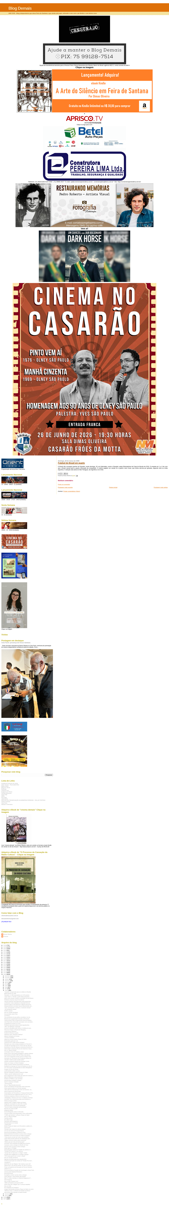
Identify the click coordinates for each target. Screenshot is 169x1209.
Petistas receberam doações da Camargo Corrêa (16, 1061)
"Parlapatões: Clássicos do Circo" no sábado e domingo (18, 1097)
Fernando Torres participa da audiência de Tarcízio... (17, 1143)
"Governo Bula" (8, 1083)
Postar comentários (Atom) (71, 491)
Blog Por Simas (5, 787)
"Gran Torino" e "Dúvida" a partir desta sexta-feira (16, 996)
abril (6, 988)
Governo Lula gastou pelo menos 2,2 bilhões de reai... (18, 1028)
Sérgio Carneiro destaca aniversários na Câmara (16, 1064)
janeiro (7, 1195)
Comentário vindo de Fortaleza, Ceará (14, 1052)
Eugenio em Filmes (6, 791)
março (6, 990)
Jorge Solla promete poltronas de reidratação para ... (17, 1138)
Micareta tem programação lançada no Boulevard (16, 1018)
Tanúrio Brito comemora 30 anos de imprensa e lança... (18, 1048)
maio (6, 987)
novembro (7, 977)
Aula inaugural (8, 1179)
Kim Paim (4, 797)
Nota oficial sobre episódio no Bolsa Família (15, 1192)
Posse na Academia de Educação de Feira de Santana (18, 1167)
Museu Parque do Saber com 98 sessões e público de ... (18, 1126)
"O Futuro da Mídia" (9, 1037)
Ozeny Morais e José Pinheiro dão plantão (15, 1176)
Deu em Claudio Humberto (11, 1012)
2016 (4, 962)
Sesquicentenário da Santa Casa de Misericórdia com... (18, 1006)
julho (6, 984)
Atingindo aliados (8, 1110)
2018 (4, 959)
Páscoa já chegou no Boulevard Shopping (15, 1029)
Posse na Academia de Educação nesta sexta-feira (17, 1086)
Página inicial (113, 487)
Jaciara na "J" (7, 1168)
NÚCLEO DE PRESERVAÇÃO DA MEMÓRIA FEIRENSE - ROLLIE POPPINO (23, 800)
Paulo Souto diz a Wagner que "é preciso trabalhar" (17, 1184)
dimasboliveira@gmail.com (10, 918)
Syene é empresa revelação (11, 1081)
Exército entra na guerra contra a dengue (14, 1146)
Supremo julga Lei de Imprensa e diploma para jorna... (18, 1004)
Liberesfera (4, 798)
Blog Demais (19, 8)
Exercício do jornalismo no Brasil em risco (14, 1132)
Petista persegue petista (10, 1100)
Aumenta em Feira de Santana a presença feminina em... (18, 1047)
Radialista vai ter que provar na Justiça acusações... (17, 1135)
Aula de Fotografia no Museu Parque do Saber (16, 1072)
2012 (4, 969)
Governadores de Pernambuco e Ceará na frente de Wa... (19, 1093)
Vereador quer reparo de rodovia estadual (14, 1129)
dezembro (7, 976)
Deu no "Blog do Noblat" (10, 1050)
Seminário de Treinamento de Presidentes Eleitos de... (18, 1058)
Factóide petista (8, 1118)
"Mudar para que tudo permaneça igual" (14, 1142)
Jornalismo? (7, 1162)
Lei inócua (6, 1015)
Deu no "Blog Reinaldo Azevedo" (12, 1085)
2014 (4, 966)
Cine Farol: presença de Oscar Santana (15, 643)
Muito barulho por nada (10, 993)
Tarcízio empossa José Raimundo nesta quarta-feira (17, 1001)
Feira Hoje (4, 794)
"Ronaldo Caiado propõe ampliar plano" (14, 1059)
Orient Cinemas (5, 801)
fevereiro (7, 1194)
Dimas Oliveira (8, 934)
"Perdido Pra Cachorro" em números (13, 1151)
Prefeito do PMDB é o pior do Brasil (13, 1078)
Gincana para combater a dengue (12, 1080)
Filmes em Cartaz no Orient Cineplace (14, 1063)
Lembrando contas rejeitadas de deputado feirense (17, 1003)
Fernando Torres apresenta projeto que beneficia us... (17, 1099)
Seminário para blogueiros (11, 1121)
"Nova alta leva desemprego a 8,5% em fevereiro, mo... (18, 1089)
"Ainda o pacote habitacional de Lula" (13, 1074)
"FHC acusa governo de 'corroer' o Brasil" (14, 1156)
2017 (4, 960)
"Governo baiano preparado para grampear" (15, 1107)
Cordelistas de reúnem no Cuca (12, 1023)
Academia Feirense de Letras (9, 783)
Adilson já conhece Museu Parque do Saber (15, 1039)
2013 (4, 967)
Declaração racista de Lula (11, 1041)
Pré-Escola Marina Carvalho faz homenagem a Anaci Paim (19, 1170)
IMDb (2, 796)
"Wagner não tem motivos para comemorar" (15, 1140)
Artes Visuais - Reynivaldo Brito (10, 784)
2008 (4, 1197)
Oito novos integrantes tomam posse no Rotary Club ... (18, 1056)
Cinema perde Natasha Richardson (13, 1171)
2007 (4, 1199)
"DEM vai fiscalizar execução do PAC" (13, 1182)
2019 (4, 957)
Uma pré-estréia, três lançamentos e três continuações (18, 1113)
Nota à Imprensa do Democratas (12, 1091)
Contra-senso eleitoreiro (10, 1031)
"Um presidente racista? (10, 1009)
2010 (4, 972)
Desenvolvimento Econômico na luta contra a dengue (17, 1134)
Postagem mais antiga (161, 487)
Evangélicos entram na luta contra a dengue (15, 1175)
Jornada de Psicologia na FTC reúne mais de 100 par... (18, 1045)
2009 (4, 974)
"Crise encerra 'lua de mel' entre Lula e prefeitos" (16, 1137)
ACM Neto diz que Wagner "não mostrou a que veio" (17, 1164)
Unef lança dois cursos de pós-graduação (14, 1105)
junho (6, 985)
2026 (4, 945)
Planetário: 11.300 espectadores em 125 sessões (16, 995)
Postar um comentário (64, 484)
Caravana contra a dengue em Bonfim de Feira (16, 1145)
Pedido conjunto (8, 1010)
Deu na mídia (7, 1186)
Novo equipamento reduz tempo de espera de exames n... (19, 1075)
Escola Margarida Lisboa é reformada (13, 1111)
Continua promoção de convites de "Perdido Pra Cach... (18, 1160)
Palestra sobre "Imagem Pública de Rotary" (15, 1102)
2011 (4, 971)
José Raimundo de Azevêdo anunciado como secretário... (19, 1022)
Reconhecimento (8, 1173)
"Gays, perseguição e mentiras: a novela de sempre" (17, 1007)
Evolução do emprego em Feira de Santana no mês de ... (18, 1066)
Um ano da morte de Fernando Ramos (14, 1130)
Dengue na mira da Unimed (11, 1069)
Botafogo (3, 789)
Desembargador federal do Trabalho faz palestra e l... (17, 1149)
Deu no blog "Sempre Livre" (11, 1181)
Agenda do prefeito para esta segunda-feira (15, 1159)
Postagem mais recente (65, 487)
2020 (4, 955)
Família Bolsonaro (6, 793)
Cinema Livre (5, 790)
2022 (4, 952)
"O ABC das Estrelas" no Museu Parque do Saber (16, 1115)
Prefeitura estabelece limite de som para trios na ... (17, 1096)
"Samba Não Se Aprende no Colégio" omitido (15, 1152)
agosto (7, 982)
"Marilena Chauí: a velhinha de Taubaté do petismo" (17, 1190)
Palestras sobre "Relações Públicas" (13, 1034)
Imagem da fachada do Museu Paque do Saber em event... (19, 1189)
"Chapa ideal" (7, 1124)
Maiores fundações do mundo (11, 1036)
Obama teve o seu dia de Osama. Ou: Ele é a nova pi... (18, 1165)
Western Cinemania (7, 804)
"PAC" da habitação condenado (12, 1026)
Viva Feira (4, 803)
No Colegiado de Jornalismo (11, 1187)
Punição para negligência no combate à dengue (16, 1154)
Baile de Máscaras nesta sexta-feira (13, 1077)
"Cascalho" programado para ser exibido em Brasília (17, 992)
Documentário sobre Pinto (10, 1014)
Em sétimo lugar (8, 1119)
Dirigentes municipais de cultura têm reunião (15, 1104)
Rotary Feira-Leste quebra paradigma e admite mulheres (18, 1053)
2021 (4, 953)
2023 (4, 950)
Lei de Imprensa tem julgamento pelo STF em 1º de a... (18, 1094)
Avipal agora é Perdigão (10, 1148)
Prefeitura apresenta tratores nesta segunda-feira (16, 1025)
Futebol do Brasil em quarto (71, 463)
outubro (7, 979)
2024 (4, 948)
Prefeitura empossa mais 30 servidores (14, 999)
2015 (4, 964)
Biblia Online (5, 786)
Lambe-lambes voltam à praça (12, 1070)
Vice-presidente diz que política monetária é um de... (17, 1017)
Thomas (6, 936)
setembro (7, 980)
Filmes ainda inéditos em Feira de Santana (15, 1088)
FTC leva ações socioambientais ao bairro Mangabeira (18, 1067)
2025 (4, 947)
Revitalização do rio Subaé (11, 1123)
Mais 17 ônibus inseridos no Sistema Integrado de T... (17, 1178)
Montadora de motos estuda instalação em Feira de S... (18, 1044)
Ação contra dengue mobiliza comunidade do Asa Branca (18, 998)
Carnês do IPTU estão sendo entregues (14, 1042)
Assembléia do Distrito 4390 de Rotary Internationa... (17, 1055)
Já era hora (7, 1127)
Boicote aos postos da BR (10, 1108)
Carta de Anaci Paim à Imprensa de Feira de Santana (17, 1020)
